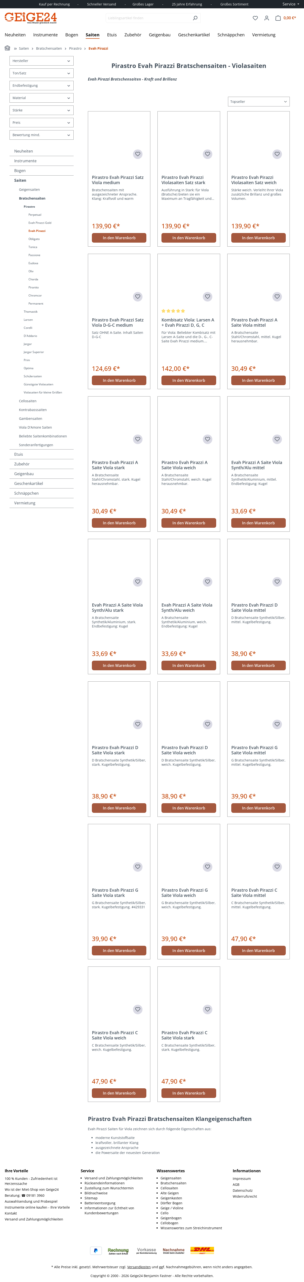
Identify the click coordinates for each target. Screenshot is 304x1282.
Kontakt (11, 1213)
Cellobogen (169, 1223)
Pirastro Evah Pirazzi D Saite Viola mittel (254, 607)
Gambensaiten (30, 418)
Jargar (28, 344)
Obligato (34, 239)
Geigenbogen (171, 1218)
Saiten (20, 180)
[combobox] (148, 18)
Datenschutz (243, 1190)
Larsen (28, 320)
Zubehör (22, 464)
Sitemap (91, 1198)
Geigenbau (24, 473)
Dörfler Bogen (171, 1203)
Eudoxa (33, 263)
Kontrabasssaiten (33, 409)
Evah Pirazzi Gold (39, 223)
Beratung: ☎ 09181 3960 (24, 1195)
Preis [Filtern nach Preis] (42, 122)
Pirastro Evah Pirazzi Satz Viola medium (118, 180)
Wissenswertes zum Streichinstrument (191, 1228)
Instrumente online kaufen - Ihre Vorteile (37, 1207)
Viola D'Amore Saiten (35, 427)
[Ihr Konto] (266, 18)
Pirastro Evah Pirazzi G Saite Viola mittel (254, 750)
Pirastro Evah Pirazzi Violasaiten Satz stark (183, 180)
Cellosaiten (28, 401)
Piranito (33, 287)
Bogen (20, 170)
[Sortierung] (259, 101)
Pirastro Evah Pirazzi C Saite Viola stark (184, 1035)
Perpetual (34, 215)
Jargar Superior (34, 352)
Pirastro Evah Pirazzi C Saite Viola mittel (254, 892)
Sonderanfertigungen (36, 445)
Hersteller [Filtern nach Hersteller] (42, 60)
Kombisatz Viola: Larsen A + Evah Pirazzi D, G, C (188, 322)
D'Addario (30, 336)
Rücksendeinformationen (105, 1183)
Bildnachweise (96, 1193)
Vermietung (24, 503)
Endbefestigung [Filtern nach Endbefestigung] (42, 85)
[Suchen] (195, 18)
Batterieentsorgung (100, 1203)
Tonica (32, 247)
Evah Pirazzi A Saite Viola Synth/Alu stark (117, 607)
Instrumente (25, 160)
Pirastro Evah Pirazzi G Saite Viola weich (185, 892)
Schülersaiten (33, 376)
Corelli (28, 328)
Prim (27, 360)
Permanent (35, 303)
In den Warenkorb (119, 237)
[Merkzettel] (255, 18)
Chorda (33, 279)
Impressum (242, 1178)
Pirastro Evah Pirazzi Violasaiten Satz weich (253, 180)
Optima (28, 368)
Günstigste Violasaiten (38, 384)
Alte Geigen (170, 1193)
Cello (164, 1213)
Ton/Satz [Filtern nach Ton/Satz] (42, 73)
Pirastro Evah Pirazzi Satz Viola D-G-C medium (118, 322)
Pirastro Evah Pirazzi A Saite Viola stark (115, 465)
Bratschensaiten (32, 198)
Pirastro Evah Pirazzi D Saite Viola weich (185, 750)
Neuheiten (23, 151)
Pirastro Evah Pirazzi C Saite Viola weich (115, 1035)
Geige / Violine (172, 1208)
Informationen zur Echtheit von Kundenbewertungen (109, 1210)
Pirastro (29, 207)
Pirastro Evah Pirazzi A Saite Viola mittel (254, 322)
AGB (236, 1184)
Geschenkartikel (28, 483)
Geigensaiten (29, 189)
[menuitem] (116, 1178)
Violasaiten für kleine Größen (43, 392)
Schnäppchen (26, 493)
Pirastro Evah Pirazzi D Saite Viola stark (115, 750)
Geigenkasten (171, 1198)
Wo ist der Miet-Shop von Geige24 (32, 1189)
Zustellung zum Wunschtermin (109, 1188)
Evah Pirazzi (37, 231)
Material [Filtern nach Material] (42, 98)
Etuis (18, 454)
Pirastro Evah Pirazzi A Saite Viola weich (185, 465)
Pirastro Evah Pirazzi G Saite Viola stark (115, 892)
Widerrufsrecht (245, 1196)
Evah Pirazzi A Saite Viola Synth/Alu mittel (256, 465)
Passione (34, 255)
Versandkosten (139, 1267)
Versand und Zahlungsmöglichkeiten (34, 1219)
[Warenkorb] (285, 18)
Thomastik (31, 312)
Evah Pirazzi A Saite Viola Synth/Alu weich (187, 607)
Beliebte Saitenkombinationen (43, 436)
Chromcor (35, 295)
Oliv (30, 271)
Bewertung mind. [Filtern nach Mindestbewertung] (42, 135)
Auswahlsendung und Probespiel (31, 1201)
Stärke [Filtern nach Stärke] (42, 110)
